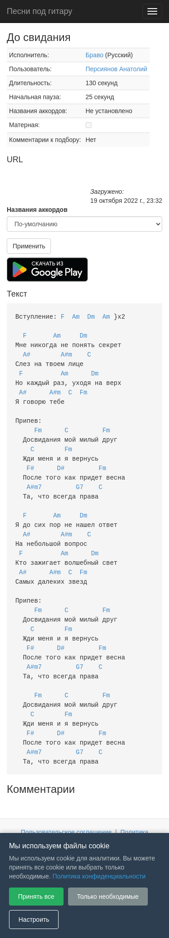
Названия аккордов (37, 209)
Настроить (33, 919)
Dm (91, 316)
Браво (95, 55)
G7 (79, 478)
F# (30, 460)
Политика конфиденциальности (99, 876)
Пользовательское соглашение (66, 810)
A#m (66, 352)
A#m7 (34, 478)
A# (27, 352)
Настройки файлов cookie (121, 819)
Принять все (36, 896)
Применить (29, 246)
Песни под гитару (39, 11)
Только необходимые (108, 896)
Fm (83, 388)
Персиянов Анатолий (116, 69)
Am (76, 316)
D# (60, 460)
